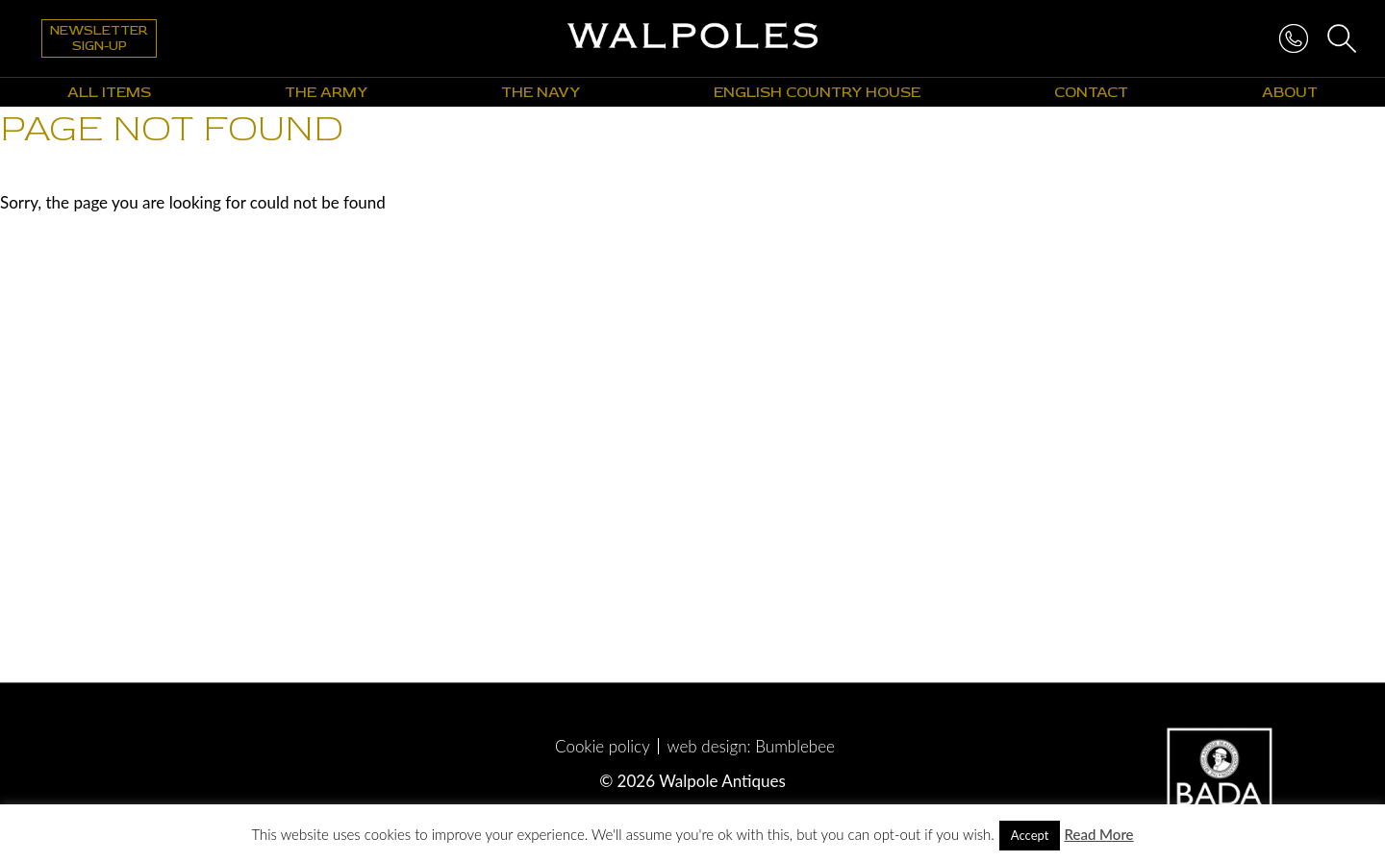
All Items (109, 92)
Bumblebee (795, 746)
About (1290, 92)
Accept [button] (1030, 835)
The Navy (540, 92)
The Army (326, 92)
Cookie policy (602, 746)
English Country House (817, 92)
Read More (1098, 834)
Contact (1091, 92)
